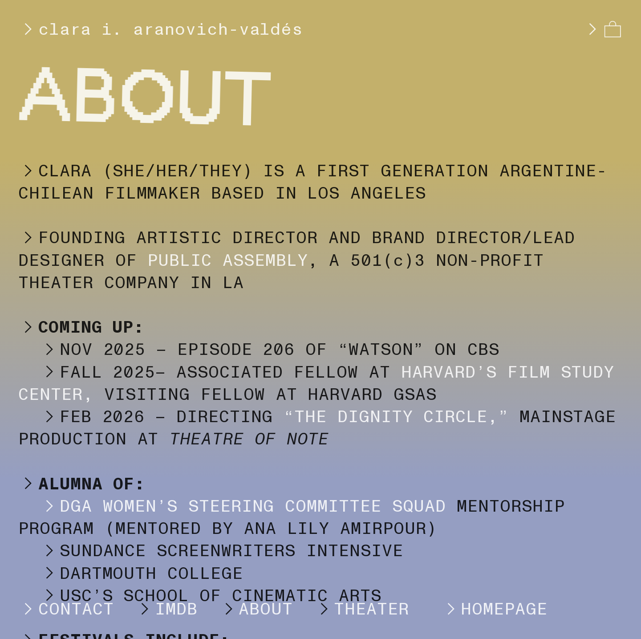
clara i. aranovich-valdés (160, 29)
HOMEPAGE (484, 609)
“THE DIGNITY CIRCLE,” (396, 416)
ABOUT (266, 609)
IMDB (176, 609)
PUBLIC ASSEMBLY (227, 260)
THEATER (371, 609)
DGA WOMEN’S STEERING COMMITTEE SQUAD (232, 506)
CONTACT (66, 609)
